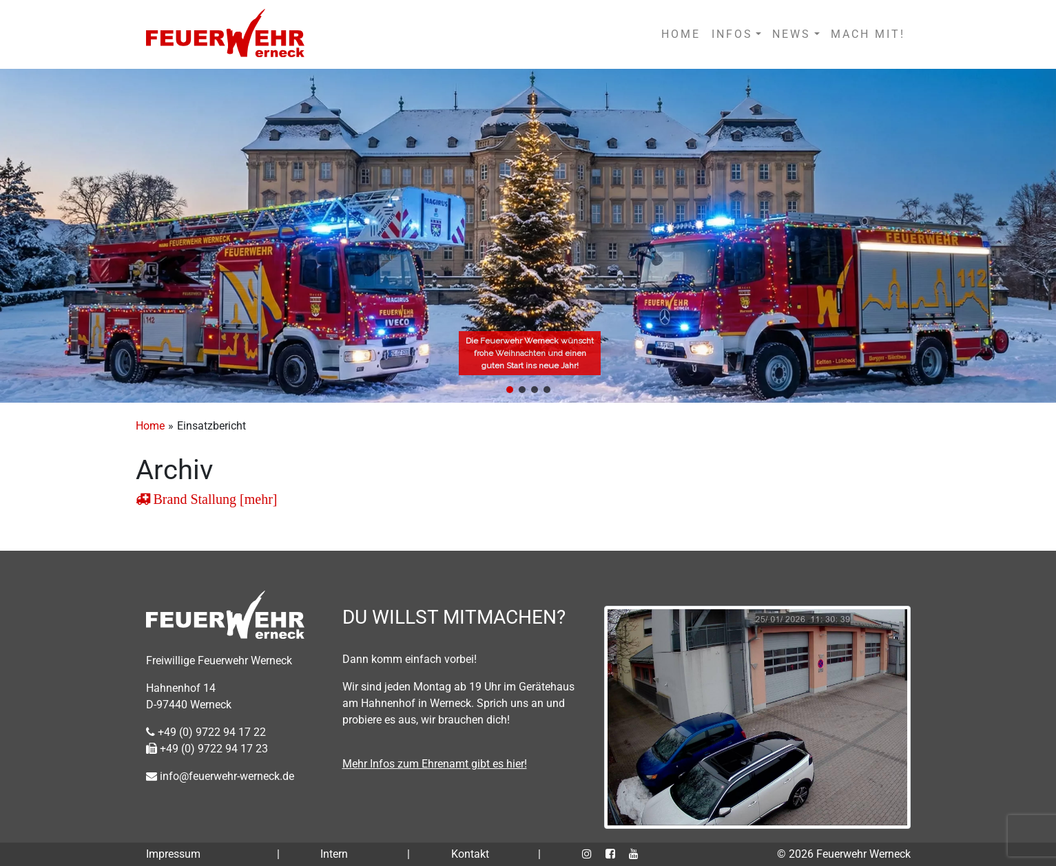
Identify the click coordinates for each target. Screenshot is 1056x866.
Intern (334, 853)
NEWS (791, 34)
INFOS (732, 34)
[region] (528, 236)
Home (150, 425)
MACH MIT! (868, 34)
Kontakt (470, 853)
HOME (681, 34)
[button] (509, 389)
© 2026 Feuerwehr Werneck (844, 853)
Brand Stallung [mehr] (214, 499)
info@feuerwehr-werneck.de (220, 776)
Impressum (173, 853)
